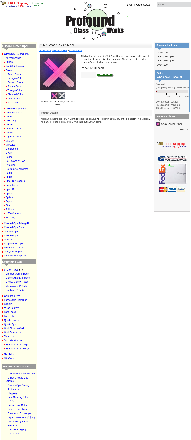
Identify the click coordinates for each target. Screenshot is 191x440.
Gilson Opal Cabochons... (17, 54)
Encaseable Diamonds (15, 300)
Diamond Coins (15, 94)
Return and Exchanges (19, 413)
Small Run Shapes (15, 181)
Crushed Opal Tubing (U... (17, 223)
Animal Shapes (13, 58)
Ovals (9, 152)
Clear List (183, 129)
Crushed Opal (11, 235)
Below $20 (162, 52)
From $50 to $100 (166, 60)
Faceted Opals (13, 128)
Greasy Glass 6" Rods (17, 282)
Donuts (9, 124)
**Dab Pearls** (11, 308)
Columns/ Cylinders (16, 108)
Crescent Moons (14, 112)
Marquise (10, 144)
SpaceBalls (11, 189)
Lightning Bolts (13, 136)
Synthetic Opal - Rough (17, 348)
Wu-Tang (10, 217)
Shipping (12, 393)
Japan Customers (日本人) (21, 417)
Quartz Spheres (12, 324)
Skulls (9, 177)
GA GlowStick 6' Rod (169, 124)
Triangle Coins (14, 90)
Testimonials (14, 389)
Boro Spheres (11, 316)
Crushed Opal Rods (14, 227)
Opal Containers (12, 332)
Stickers (8, 304)
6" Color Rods (13, 270)
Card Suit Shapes (15, 66)
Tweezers (9, 336)
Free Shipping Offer (18, 397)
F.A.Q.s (11, 401)
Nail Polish (9, 354)
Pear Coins (13, 102)
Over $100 (162, 64)
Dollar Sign (11, 120)
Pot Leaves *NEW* (15, 161)
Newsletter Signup (17, 429)
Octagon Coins (15, 82)
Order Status (143, 4)
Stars (8, 205)
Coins (9, 70)
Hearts (9, 132)
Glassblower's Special (15, 255)
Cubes (9, 116)
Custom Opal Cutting (18, 385)
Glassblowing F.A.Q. (18, 421)
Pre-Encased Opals (14, 247)
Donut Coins (13, 98)
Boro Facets (10, 312)
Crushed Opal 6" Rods (17, 274)
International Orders (18, 405)
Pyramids (10, 165)
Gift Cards (9, 358)
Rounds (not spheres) (17, 169)
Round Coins (14, 74)
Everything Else (12, 261)
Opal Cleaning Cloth (14, 328)
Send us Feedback (17, 409)
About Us (12, 425)
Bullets (9, 62)
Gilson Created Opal (15, 46)
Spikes (9, 197)
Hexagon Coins (15, 78)
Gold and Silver (12, 296)
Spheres (10, 193)
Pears (9, 157)
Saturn (9, 173)
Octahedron (12, 148)
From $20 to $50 (165, 56)
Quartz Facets (11, 320)
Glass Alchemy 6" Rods (18, 278)
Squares (10, 201)
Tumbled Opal (11, 231)
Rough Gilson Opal (13, 243)
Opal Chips (9, 239)
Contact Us (13, 433)
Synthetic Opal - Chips (17, 344)
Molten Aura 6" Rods (16, 286)
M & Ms (10, 140)
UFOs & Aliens (13, 213)
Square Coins (14, 86)
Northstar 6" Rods (15, 290)
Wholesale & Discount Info (21, 373)
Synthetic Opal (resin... (15, 340)
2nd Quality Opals (13, 251)
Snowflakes (11, 185)
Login (130, 4)
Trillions (10, 209)
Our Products (45, 50)
